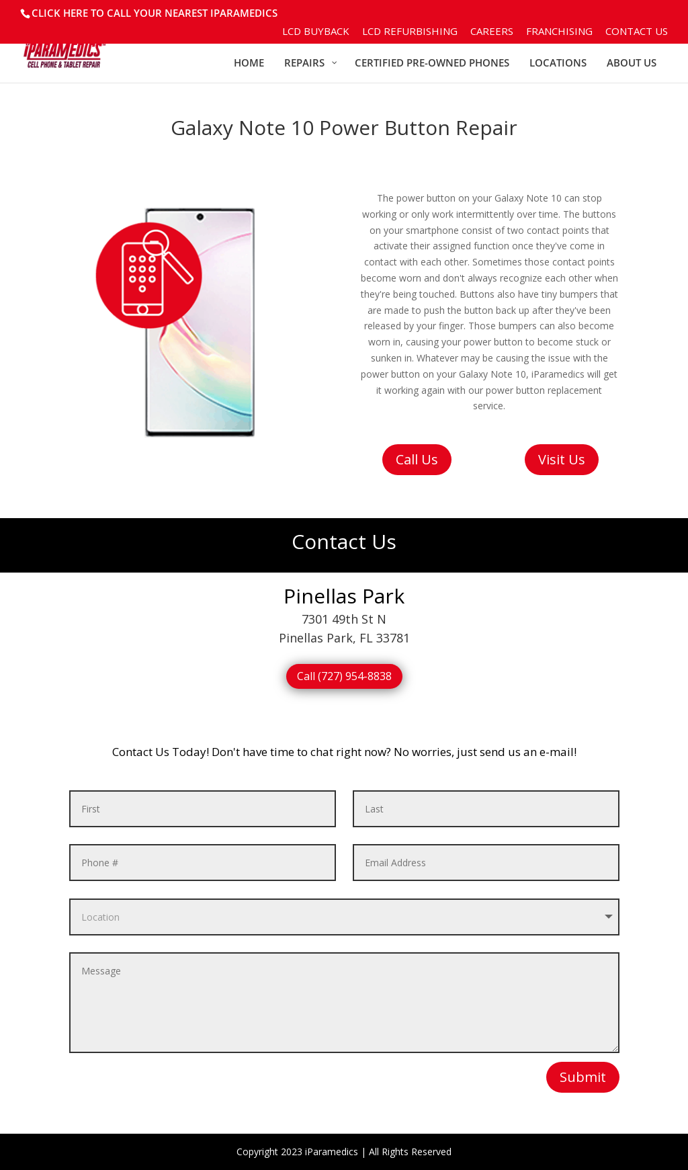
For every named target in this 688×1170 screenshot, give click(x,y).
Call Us (417, 459)
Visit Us (561, 459)
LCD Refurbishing (410, 32)
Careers (491, 32)
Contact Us (636, 32)
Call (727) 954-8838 (344, 676)
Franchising (559, 32)
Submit (583, 1077)
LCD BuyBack (315, 32)
